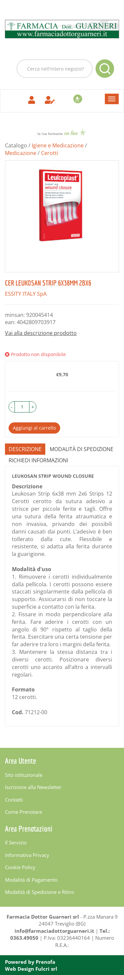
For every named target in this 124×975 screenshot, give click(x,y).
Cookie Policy (20, 867)
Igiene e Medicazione (58, 145)
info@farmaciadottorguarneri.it (54, 931)
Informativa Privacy (27, 855)
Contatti (14, 799)
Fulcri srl (46, 968)
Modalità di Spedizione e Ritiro (39, 892)
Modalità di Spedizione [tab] (81, 449)
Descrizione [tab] (25, 449)
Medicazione (20, 153)
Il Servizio (16, 842)
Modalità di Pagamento (31, 879)
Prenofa (45, 962)
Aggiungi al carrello (34, 428)
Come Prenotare (23, 811)
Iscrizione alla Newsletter (33, 787)
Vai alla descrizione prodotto (41, 333)
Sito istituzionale (23, 775)
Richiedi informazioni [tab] (38, 460)
